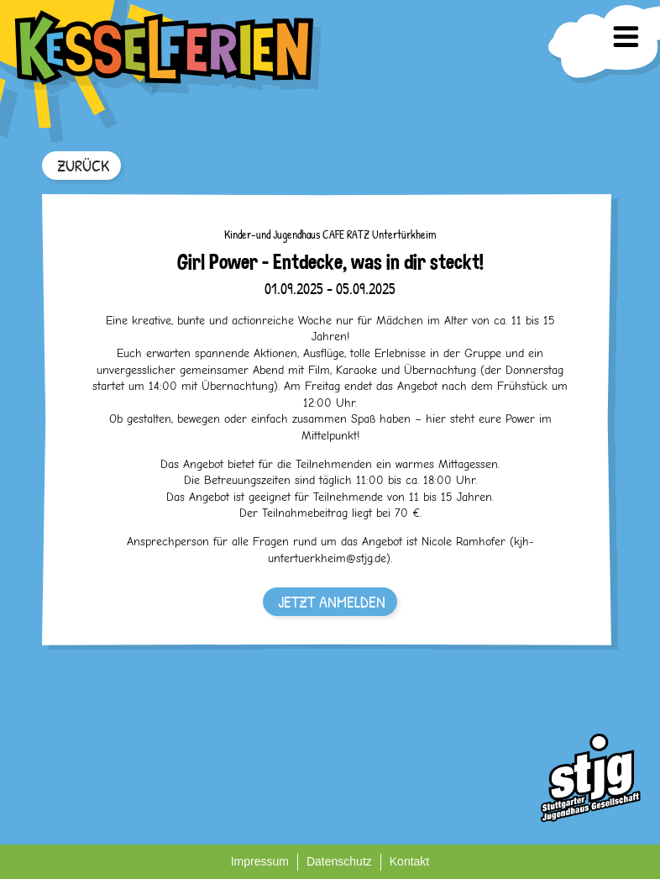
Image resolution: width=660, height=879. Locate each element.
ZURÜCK (83, 165)
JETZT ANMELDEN (331, 601)
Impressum (260, 861)
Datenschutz (339, 861)
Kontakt (409, 861)
